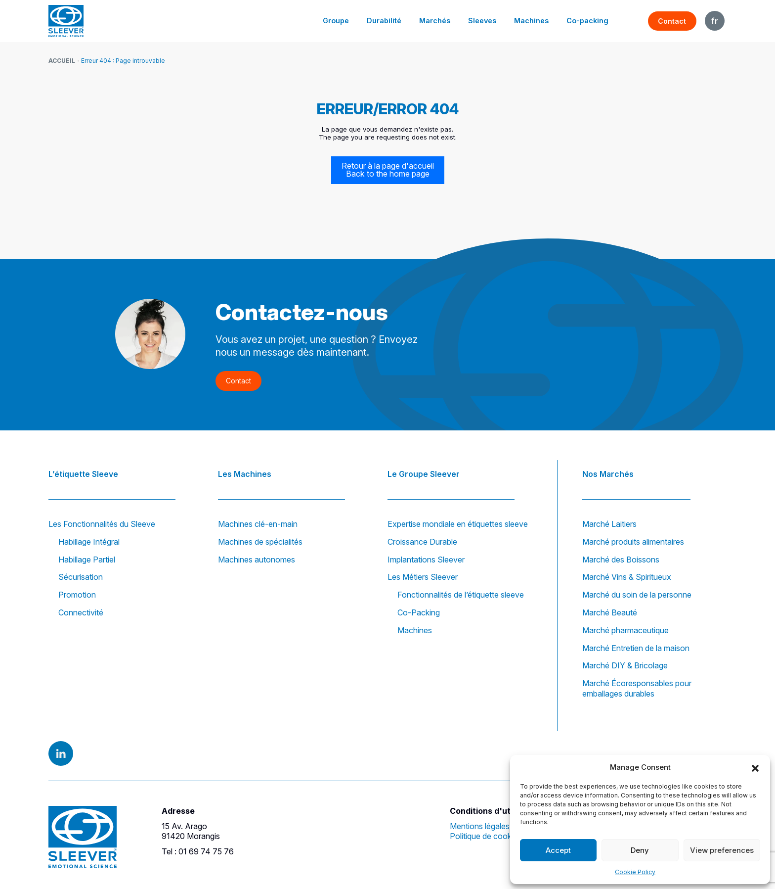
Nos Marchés (608, 474)
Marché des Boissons (620, 559)
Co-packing (587, 20)
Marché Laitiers (609, 524)
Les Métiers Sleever (423, 577)
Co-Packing (418, 612)
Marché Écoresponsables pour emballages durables (636, 688)
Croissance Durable (422, 542)
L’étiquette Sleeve (83, 474)
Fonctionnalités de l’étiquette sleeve (460, 595)
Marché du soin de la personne (636, 595)
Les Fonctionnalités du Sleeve (101, 524)
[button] (755, 767)
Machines (532, 20)
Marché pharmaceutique (625, 630)
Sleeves (483, 20)
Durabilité (385, 20)
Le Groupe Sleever (424, 474)
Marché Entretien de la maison (635, 648)
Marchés (435, 20)
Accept (558, 850)
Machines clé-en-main (258, 524)
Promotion (77, 595)
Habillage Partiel (86, 559)
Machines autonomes (256, 559)
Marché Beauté (609, 612)
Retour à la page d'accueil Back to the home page (388, 170)
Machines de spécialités (260, 542)
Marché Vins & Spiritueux (626, 577)
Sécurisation (80, 577)
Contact (672, 21)
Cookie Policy (635, 872)
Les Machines (244, 474)
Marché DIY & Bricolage (625, 666)
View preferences (722, 850)
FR (714, 21)
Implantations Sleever (426, 559)
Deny (640, 850)
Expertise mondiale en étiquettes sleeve (458, 524)
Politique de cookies (485, 837)
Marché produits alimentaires (633, 542)
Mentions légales (480, 826)
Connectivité (80, 612)
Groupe (337, 20)
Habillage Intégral (89, 542)
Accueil (61, 60)
